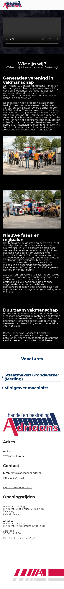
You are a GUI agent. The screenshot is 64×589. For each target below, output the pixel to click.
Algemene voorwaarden (17, 487)
